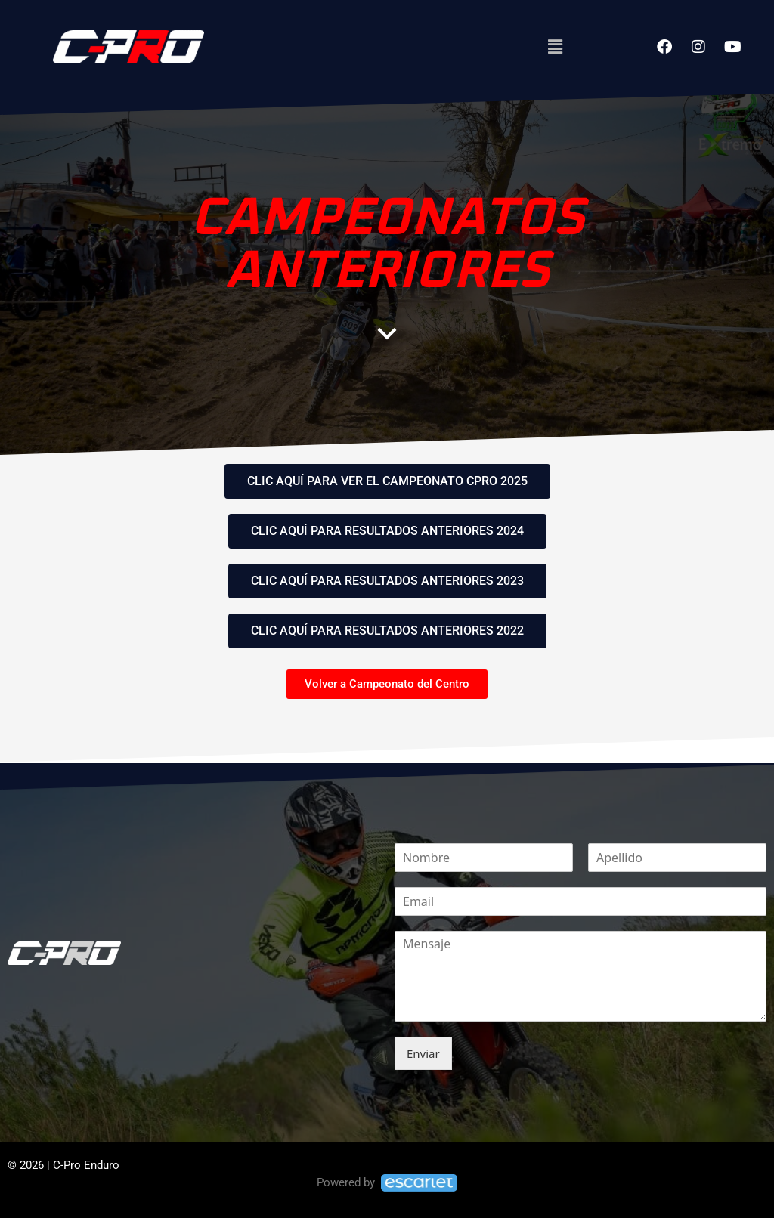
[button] (555, 46)
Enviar (423, 1053)
